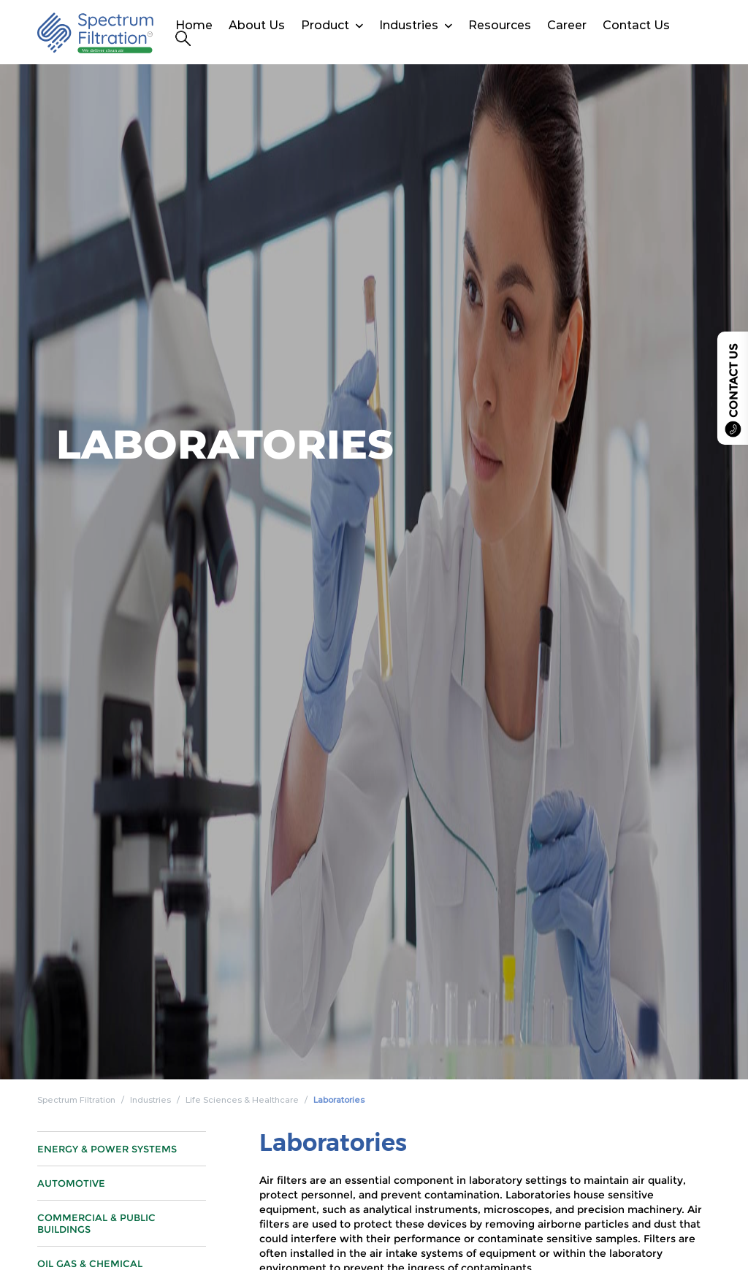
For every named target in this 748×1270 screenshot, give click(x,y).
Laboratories (339, 1100)
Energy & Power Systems (107, 1156)
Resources (499, 25)
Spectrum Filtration (76, 1100)
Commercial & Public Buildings (96, 1230)
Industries (408, 25)
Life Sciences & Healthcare (242, 1100)
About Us (257, 25)
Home (194, 25)
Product (325, 25)
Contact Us (636, 25)
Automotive (71, 1190)
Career (567, 25)
